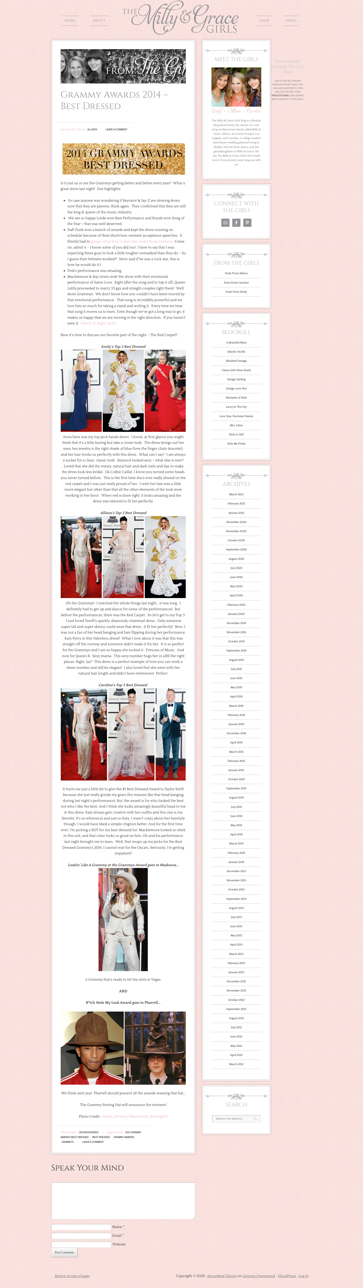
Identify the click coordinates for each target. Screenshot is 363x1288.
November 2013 (236, 880)
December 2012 (236, 981)
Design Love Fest (236, 388)
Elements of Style (236, 397)
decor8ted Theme (221, 1276)
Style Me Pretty (236, 443)
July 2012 (236, 1027)
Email (117, 1236)
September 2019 (236, 650)
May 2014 (236, 825)
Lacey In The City (236, 406)
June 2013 (236, 926)
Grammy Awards (124, 1137)
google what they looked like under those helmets (131, 241)
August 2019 (236, 660)
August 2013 (236, 908)
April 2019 (236, 696)
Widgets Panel (280, 95)
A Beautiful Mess (236, 342)
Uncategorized (89, 1132)
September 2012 (236, 1009)
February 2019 (236, 715)
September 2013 (236, 898)
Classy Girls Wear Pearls (236, 370)
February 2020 (236, 604)
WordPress (287, 1276)
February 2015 (236, 761)
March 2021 (236, 494)
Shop (264, 20)
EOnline (120, 1116)
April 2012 (236, 1055)
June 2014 (236, 816)
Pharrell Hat (138, 1116)
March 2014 (236, 843)
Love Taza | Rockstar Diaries (236, 416)
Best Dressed (101, 1137)
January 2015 (236, 770)
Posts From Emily (236, 291)
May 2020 (236, 586)
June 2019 (236, 678)
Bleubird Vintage (236, 360)
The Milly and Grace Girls (181, 31)
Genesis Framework (259, 1276)
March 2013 (236, 954)
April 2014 (236, 834)
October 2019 (236, 641)
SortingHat (159, 1116)
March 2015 (236, 751)
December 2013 (236, 871)
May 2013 (236, 935)
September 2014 (236, 788)
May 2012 (236, 1045)
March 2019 (236, 705)
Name (117, 1227)
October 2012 (236, 1000)
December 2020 (236, 522)
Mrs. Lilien (236, 425)
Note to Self (236, 434)
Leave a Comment (116, 129)
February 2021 (236, 503)
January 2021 (236, 512)
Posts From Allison (236, 273)
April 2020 (236, 595)
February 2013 (236, 963)
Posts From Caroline (236, 282)
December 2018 (236, 733)
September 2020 (236, 549)
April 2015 (236, 742)
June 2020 (236, 577)
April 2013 (236, 944)
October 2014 (236, 779)
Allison (92, 129)
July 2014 (236, 807)
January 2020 (236, 614)
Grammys (68, 1142)
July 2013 (236, 917)
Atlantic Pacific (236, 351)
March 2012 (236, 1064)
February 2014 (236, 853)
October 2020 (236, 540)
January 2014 (236, 862)
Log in (303, 1276)
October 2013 (236, 889)
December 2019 (236, 623)
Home (70, 20)
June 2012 (236, 1036)
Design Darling (236, 379)
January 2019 (236, 724)
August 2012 (236, 1018)
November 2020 (236, 531)
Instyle (106, 1116)
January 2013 (236, 972)
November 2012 (236, 990)
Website (119, 1244)
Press (291, 20)
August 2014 (236, 797)
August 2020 (236, 558)
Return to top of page (72, 1276)
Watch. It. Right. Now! (98, 323)
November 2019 (236, 632)
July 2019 (236, 669)
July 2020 (236, 568)
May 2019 (236, 687)
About (99, 20)
